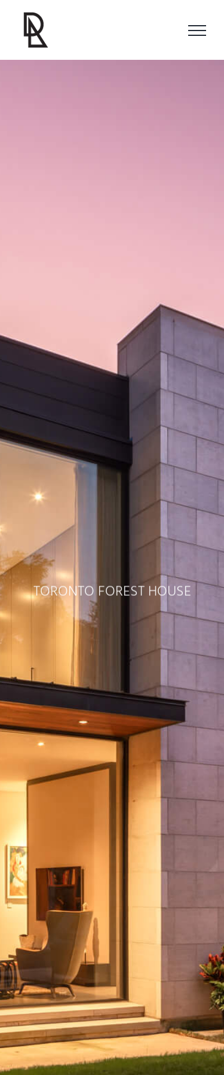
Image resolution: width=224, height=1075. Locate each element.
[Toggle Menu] (197, 30)
